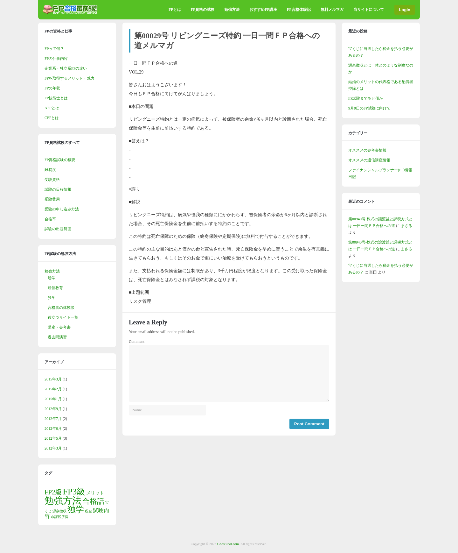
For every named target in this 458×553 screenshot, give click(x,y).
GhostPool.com (228, 544)
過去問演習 (57, 337)
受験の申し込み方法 (62, 209)
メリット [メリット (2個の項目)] (95, 492)
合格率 (50, 219)
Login (404, 9)
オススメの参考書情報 (367, 150)
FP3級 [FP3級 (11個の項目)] (74, 491)
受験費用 (52, 199)
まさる (406, 225)
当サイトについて (368, 9)
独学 (51, 297)
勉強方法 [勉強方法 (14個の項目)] (63, 500)
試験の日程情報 (58, 189)
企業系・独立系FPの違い (66, 68)
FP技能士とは (56, 98)
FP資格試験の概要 (60, 160)
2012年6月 (53, 428)
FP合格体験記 (299, 9)
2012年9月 (53, 409)
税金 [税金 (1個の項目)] (88, 511)
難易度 (50, 169)
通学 (51, 278)
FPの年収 (52, 88)
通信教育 (55, 288)
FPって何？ (54, 48)
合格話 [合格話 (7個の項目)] (93, 501)
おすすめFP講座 (263, 9)
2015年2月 (53, 389)
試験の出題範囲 (58, 229)
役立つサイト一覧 (63, 317)
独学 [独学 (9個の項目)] (75, 509)
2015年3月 (53, 379)
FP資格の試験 (203, 9)
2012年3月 (53, 448)
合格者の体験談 (61, 307)
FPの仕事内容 (56, 58)
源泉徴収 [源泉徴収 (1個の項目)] (59, 511)
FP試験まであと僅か (365, 98)
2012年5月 (53, 438)
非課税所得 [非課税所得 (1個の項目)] (59, 517)
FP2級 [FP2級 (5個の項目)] (53, 492)
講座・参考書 (59, 327)
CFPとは (52, 118)
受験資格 (52, 179)
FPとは (175, 9)
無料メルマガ (332, 9)
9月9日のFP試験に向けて (369, 108)
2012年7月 (53, 418)
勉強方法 (231, 9)
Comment (136, 341)
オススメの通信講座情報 (369, 160)
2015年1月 (53, 399)
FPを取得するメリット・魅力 (69, 78)
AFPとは (52, 108)
